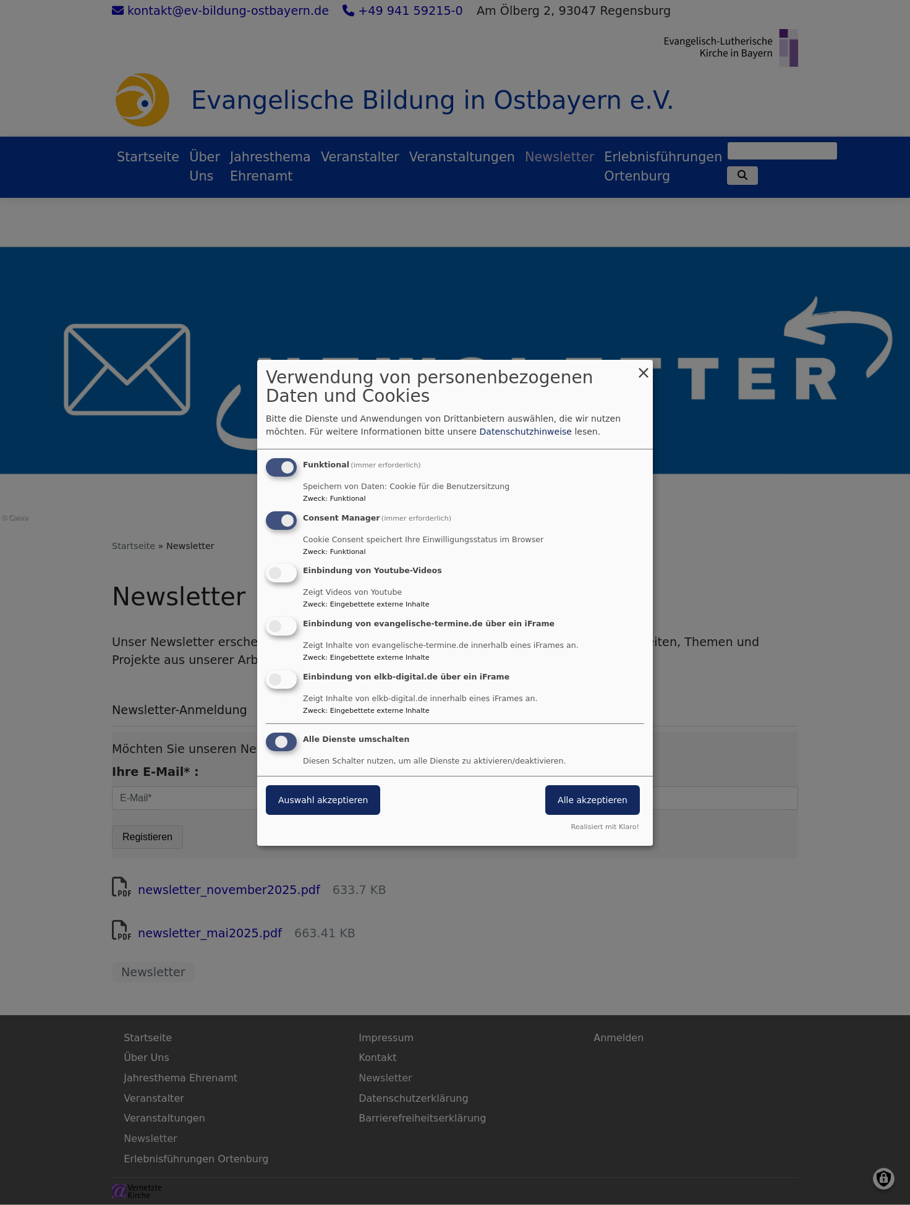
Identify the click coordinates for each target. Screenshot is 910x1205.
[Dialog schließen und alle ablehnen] (643, 367)
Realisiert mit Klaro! (605, 827)
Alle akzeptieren (592, 800)
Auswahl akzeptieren (323, 800)
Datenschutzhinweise (526, 431)
